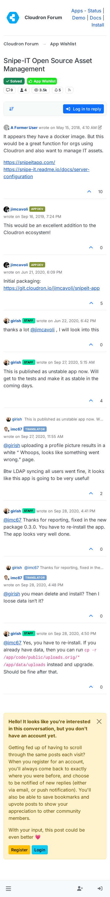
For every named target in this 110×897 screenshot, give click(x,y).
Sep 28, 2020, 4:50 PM (75, 633)
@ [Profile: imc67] (12, 520)
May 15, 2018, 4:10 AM (76, 127)
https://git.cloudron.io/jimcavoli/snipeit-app (52, 288)
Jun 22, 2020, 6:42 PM (75, 320)
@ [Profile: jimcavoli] (43, 329)
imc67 (16, 429)
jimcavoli (19, 209)
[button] (8, 889)
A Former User (24, 127)
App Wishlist (41, 81)
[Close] (99, 721)
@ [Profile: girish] (12, 445)
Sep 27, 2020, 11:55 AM (42, 436)
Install (98, 25)
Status (94, 11)
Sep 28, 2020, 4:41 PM (74, 511)
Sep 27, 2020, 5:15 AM (74, 362)
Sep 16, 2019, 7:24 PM (41, 216)
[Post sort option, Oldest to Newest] (11, 108)
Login (39, 849)
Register (19, 849)
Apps (77, 11)
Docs (95, 18)
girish (16, 320)
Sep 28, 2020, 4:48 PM (42, 584)
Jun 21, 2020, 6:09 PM (41, 272)
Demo (78, 18)
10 (100, 191)
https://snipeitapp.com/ (29, 162)
